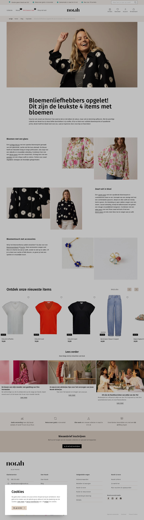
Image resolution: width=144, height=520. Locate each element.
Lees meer (20, 502)
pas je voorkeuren (32, 502)
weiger (46, 502)
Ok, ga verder (19, 508)
